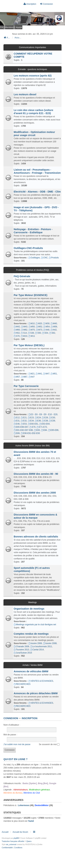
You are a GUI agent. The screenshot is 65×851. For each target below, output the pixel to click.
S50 (38, 333)
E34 (31, 420)
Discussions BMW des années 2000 (35, 492)
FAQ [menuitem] (2, 27)
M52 (39, 326)
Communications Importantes (32, 47)
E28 (45, 417)
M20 (39, 323)
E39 (52, 420)
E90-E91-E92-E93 (30, 433)
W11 (31, 336)
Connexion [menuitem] (46, 4)
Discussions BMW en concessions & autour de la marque (35, 516)
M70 (32, 330)
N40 (46, 330)
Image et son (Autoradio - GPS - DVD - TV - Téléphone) (36, 209)
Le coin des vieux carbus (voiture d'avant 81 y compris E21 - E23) (33, 112)
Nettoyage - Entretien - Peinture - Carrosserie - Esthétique (33, 231)
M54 (46, 326)
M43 (24, 326)
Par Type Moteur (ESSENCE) (30, 295)
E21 (24, 417)
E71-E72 (42, 427)
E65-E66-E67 (21, 427)
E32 (24, 420)
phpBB (16, 838)
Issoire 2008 (50, 643)
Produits (54, 257)
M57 (17, 377)
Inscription (29, 718)
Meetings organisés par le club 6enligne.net (35, 624)
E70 (33, 427)
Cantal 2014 (37, 649)
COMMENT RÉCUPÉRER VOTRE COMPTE (33, 55)
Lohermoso (23, 805)
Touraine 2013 (21, 649)
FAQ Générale (22, 276)
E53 (24, 424)
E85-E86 (53, 430)
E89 (17, 433)
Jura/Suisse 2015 (23, 653)
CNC (44, 257)
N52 (17, 333)
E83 (37, 430)
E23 (31, 417)
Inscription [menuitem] (30, 4)
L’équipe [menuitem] (18, 27)
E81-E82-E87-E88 (23, 430)
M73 (39, 330)
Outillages (34, 257)
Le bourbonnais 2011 (41, 646)
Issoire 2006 (35, 643)
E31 (17, 420)
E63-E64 (44, 424)
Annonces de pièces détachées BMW (36, 693)
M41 (39, 373)
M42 (17, 326)
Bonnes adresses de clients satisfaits (36, 536)
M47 (46, 373)
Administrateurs (20, 789)
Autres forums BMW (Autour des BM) (32, 445)
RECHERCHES (22, 684)
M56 (54, 326)
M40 (54, 323)
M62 (24, 330)
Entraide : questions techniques (32, 69)
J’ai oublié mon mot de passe (16, 744)
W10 (24, 336)
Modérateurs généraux (39, 789)
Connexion (10, 718)
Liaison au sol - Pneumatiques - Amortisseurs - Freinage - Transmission (37, 171)
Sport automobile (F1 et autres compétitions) (32, 569)
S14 (24, 333)
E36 (38, 420)
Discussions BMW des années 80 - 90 (36, 473)
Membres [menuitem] (9, 27)
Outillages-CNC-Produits (28, 248)
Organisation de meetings (29, 608)
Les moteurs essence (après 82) (32, 75)
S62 (52, 333)
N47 (32, 377)
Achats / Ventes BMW (32, 665)
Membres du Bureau (12, 793)
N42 (54, 330)
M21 (31, 373)
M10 (31, 323)
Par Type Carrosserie (26, 386)
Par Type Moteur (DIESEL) (29, 345)
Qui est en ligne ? (15, 759)
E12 (17, 417)
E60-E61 (33, 424)
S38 (31, 333)
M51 (54, 373)
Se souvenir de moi (49, 744)
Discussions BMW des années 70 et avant (35, 453)
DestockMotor (42, 805)
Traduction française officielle (13, 841)
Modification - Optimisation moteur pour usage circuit (34, 134)
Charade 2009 (21, 646)
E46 (17, 424)
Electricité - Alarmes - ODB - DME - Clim (37, 191)
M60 (17, 330)
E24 (38, 417)
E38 (45, 420)
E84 (44, 430)
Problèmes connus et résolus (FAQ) (32, 270)
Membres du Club (31, 793)
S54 (45, 333)
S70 (17, 336)
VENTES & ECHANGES (40, 681)
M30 (46, 323)
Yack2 (31, 821)
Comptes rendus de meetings (31, 633)
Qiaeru (29, 841)
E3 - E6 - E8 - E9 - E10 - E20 (43, 414)
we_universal (11, 844)
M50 (32, 326)
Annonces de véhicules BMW (31, 671)
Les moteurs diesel (25, 94)
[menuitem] (7, 847)
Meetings (32, 602)
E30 (52, 417)
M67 (24, 377)
